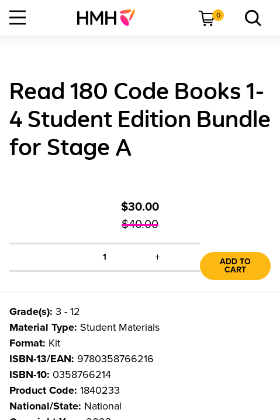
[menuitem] (110, 17)
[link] (110, 17)
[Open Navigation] (17, 17)
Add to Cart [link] (235, 266)
